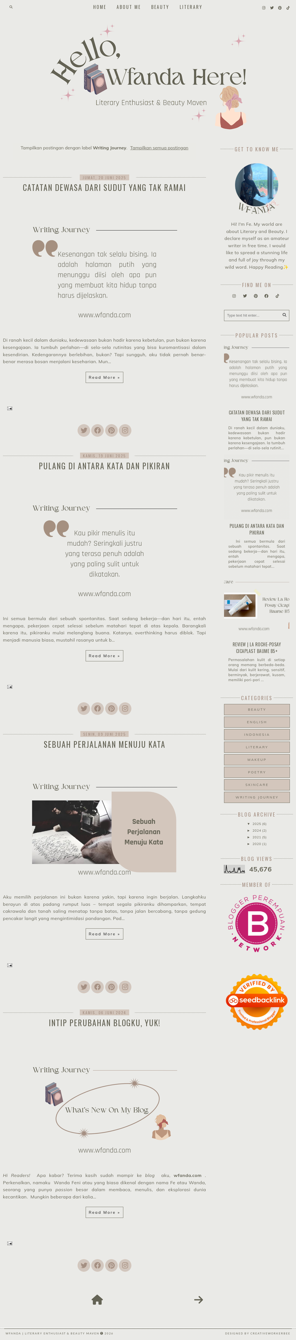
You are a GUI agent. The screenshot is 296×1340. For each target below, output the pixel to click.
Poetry (257, 772)
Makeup (256, 760)
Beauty (160, 7)
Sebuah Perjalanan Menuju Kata (104, 744)
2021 (257, 837)
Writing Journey (256, 797)
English (257, 722)
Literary (191, 7)
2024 (257, 830)
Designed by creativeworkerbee (257, 1333)
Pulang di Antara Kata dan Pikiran (104, 466)
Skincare (257, 785)
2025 (257, 824)
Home (99, 7)
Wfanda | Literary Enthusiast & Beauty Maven (52, 1333)
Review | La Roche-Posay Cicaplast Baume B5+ (257, 647)
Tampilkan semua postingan (159, 147)
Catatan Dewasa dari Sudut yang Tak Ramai (104, 187)
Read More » (104, 377)
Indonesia (257, 734)
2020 (257, 844)
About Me (129, 7)
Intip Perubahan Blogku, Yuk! (104, 1022)
